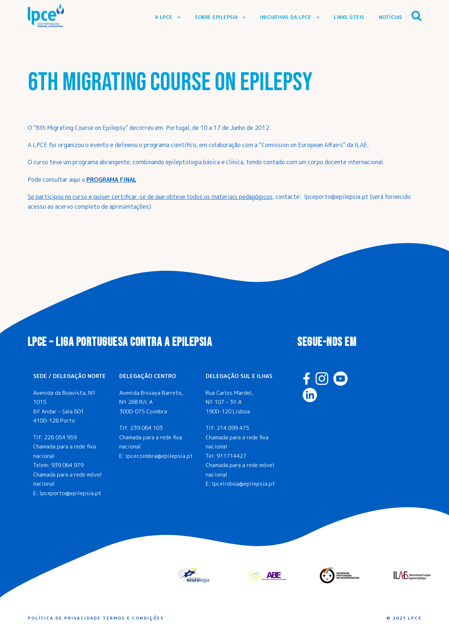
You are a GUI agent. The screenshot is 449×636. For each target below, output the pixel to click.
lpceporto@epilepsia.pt (70, 493)
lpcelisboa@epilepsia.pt (243, 483)
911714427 (231, 456)
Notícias (390, 17)
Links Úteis (349, 17)
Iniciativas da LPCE (285, 17)
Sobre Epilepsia (216, 17)
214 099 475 (233, 428)
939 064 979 (67, 465)
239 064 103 (146, 428)
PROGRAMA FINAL (111, 180)
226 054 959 (60, 437)
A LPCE (164, 17)
